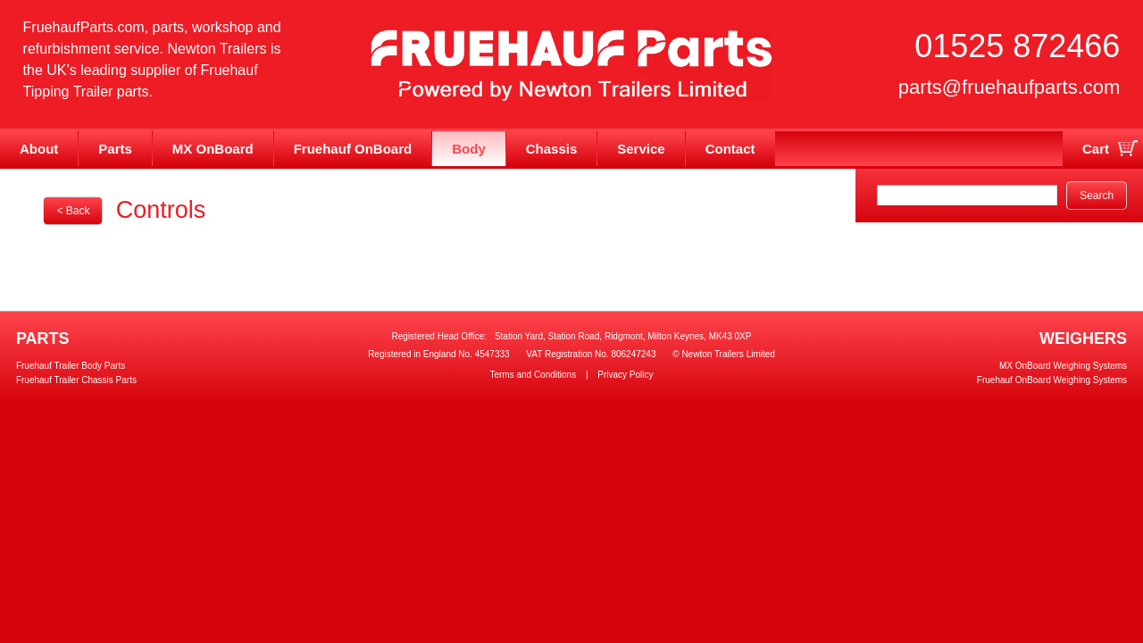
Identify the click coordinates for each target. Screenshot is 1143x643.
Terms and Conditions (532, 375)
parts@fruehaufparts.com (1009, 87)
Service (640, 148)
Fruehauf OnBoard (353, 148)
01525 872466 (1017, 46)
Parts (115, 148)
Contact (730, 148)
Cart (1095, 148)
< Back (72, 211)
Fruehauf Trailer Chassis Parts (76, 380)
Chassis (552, 148)
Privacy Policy (625, 375)
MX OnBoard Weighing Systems (1063, 366)
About (39, 148)
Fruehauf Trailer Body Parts (70, 366)
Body (469, 148)
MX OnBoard (213, 148)
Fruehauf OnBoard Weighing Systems (1052, 380)
